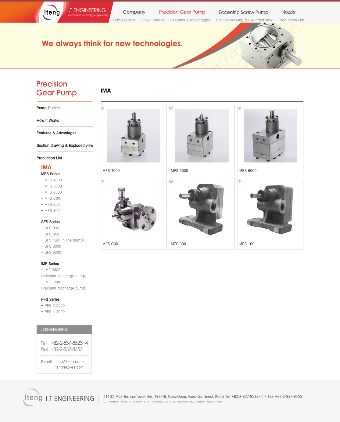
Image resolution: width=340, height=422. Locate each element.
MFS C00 (110, 243)
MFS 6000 (248, 170)
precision (182, 12)
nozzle (288, 12)
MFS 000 (178, 243)
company (134, 12)
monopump (243, 12)
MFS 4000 (111, 170)
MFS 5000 (179, 170)
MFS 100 (247, 243)
